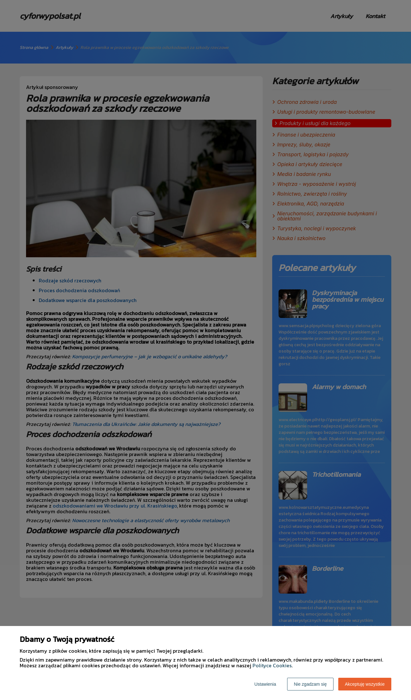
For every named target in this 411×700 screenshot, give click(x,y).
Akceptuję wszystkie (365, 684)
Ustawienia (265, 684)
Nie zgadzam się (310, 684)
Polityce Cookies (272, 665)
